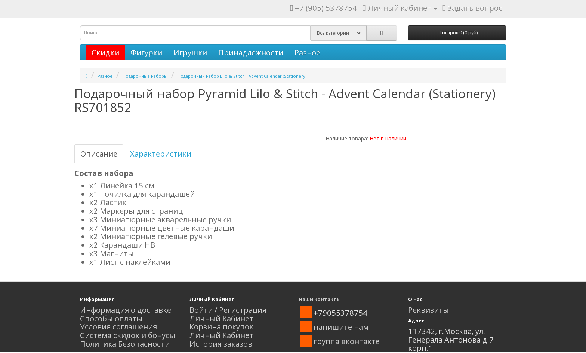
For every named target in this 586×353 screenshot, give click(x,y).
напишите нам (341, 327)
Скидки (105, 52)
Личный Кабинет (221, 318)
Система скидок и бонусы (127, 335)
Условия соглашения (118, 326)
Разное (307, 52)
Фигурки (146, 52)
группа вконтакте (347, 341)
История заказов (220, 343)
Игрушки (190, 52)
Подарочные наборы (145, 76)
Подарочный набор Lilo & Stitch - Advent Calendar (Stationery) (242, 76)
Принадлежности (250, 52)
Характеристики (160, 153)
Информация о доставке (125, 309)
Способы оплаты (111, 318)
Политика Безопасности (125, 343)
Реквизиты (428, 309)
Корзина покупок (221, 326)
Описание (98, 153)
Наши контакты (320, 299)
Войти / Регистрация (227, 309)
